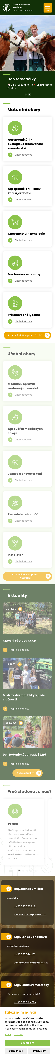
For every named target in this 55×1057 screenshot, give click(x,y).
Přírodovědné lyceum (24, 315)
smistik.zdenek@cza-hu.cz (30, 914)
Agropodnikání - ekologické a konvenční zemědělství (25, 144)
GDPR (8, 1034)
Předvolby (39, 1051)
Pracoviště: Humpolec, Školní (25, 335)
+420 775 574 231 (24, 954)
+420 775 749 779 (25, 1002)
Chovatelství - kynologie (26, 234)
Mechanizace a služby (24, 274)
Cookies (18, 1034)
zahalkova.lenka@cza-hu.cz (31, 962)
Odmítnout (16, 1051)
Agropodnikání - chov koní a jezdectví (24, 191)
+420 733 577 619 (25, 906)
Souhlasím (27, 1042)
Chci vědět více (23, 154)
